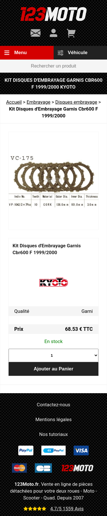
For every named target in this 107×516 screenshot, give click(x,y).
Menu (15, 53)
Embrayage (38, 102)
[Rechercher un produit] (53, 66)
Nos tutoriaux (53, 434)
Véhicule (73, 53)
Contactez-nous (53, 404)
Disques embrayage (76, 102)
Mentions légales (53, 419)
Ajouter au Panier (53, 369)
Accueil (14, 102)
